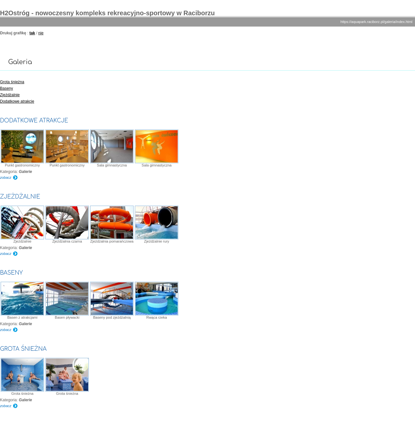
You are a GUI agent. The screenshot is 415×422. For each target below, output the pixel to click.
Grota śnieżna (12, 82)
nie (40, 33)
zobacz (5, 177)
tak (32, 33)
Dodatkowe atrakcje (17, 101)
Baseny (6, 88)
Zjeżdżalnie (10, 95)
